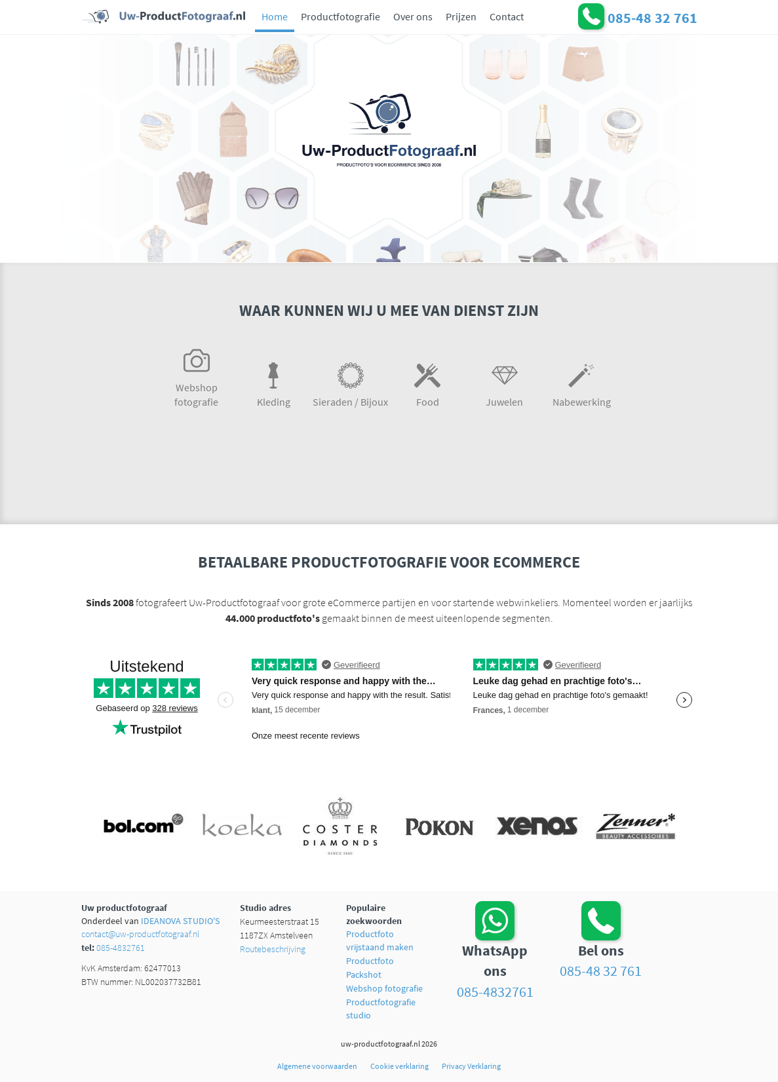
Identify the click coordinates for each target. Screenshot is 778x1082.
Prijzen (461, 16)
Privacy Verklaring (471, 1066)
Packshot (363, 974)
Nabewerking (582, 382)
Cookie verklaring (399, 1066)
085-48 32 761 (601, 970)
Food (428, 382)
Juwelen (504, 382)
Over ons (413, 16)
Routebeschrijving (272, 949)
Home (275, 16)
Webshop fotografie (196, 375)
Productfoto (370, 961)
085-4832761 (120, 948)
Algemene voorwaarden (317, 1066)
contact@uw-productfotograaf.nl (140, 934)
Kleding (274, 382)
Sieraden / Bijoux (350, 382)
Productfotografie (340, 16)
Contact (507, 16)
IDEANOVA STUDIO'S (180, 921)
